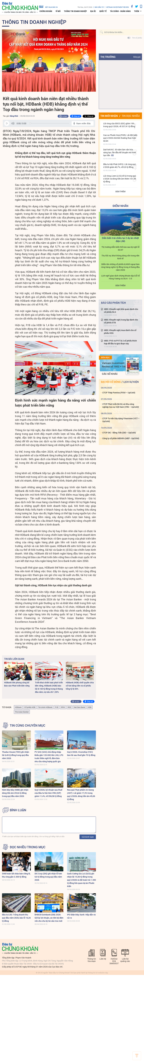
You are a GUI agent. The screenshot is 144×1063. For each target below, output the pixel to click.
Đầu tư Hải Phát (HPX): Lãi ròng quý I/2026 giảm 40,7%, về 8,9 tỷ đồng (119, 165)
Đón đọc (105, 357)
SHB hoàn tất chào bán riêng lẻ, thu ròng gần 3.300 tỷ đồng (16, 875)
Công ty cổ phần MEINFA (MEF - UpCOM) (120, 438)
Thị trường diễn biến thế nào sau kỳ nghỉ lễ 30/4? (120, 248)
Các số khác (110, 373)
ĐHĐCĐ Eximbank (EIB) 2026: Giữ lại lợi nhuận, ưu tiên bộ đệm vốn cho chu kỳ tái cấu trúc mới (49, 917)
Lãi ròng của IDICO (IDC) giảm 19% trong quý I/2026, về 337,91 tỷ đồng (119, 125)
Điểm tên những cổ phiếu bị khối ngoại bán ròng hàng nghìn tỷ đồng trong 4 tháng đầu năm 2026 (120, 267)
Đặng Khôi (14, 116)
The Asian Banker (22, 712)
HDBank (18, 707)
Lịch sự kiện (131, 381)
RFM (63, 707)
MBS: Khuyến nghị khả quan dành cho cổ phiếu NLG (121, 310)
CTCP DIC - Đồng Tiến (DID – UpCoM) (119, 432)
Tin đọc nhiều (131, 115)
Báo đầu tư (99, 7)
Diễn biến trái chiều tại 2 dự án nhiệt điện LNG (120, 239)
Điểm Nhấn (120, 206)
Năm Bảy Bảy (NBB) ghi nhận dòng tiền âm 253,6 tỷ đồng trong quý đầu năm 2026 (15, 792)
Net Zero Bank (79, 707)
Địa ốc (93, 11)
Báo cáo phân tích (113, 302)
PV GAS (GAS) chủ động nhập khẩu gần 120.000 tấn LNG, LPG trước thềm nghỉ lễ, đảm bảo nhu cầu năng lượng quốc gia (49, 757)
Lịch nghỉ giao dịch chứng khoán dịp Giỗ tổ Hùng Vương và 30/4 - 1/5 (120, 277)
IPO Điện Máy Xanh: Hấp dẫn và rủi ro (81, 916)
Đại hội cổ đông (111, 381)
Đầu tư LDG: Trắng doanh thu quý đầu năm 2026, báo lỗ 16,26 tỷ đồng (16, 917)
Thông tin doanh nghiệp (75, 11)
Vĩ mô (58, 11)
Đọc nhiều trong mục (27, 847)
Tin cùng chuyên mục (27, 725)
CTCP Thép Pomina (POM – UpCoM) (118, 392)
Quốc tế (103, 11)
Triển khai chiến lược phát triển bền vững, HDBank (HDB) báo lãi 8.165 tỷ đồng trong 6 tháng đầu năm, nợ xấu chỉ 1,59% (49, 687)
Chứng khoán (45, 11)
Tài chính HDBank (45, 707)
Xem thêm (120, 191)
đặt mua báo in (48, 6)
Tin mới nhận (109, 115)
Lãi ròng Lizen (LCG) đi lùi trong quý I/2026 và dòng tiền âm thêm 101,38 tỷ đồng (119, 178)
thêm (136, 11)
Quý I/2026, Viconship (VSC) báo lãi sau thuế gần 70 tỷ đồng (81, 753)
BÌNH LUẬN (18, 810)
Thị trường (107, 57)
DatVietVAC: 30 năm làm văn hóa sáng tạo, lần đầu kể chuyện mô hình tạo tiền (119, 152)
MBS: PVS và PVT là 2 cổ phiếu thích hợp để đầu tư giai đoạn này (120, 342)
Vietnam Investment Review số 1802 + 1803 (115, 364)
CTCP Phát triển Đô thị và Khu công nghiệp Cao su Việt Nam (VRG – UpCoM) (120, 405)
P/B (56, 707)
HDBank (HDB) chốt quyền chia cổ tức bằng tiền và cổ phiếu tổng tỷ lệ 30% (80, 685)
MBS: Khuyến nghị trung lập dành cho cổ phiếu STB (121, 321)
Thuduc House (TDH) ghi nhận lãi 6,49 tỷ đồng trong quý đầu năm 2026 (15, 755)
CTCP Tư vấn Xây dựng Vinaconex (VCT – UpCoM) (121, 420)
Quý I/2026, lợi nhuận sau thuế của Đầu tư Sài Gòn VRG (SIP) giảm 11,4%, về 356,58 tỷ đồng (48, 792)
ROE (69, 707)
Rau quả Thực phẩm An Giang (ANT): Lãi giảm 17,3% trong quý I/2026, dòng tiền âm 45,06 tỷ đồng (81, 794)
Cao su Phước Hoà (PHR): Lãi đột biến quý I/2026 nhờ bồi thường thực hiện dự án (120, 138)
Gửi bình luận (88, 836)
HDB (89, 707)
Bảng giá (136, 57)
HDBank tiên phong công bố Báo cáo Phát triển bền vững (17, 684)
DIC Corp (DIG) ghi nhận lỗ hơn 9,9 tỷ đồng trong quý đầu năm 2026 (48, 876)
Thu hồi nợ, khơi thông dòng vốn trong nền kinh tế (120, 257)
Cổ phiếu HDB (29, 707)
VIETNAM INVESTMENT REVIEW (117, 7)
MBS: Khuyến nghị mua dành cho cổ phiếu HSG (120, 331)
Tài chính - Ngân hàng (120, 11)
